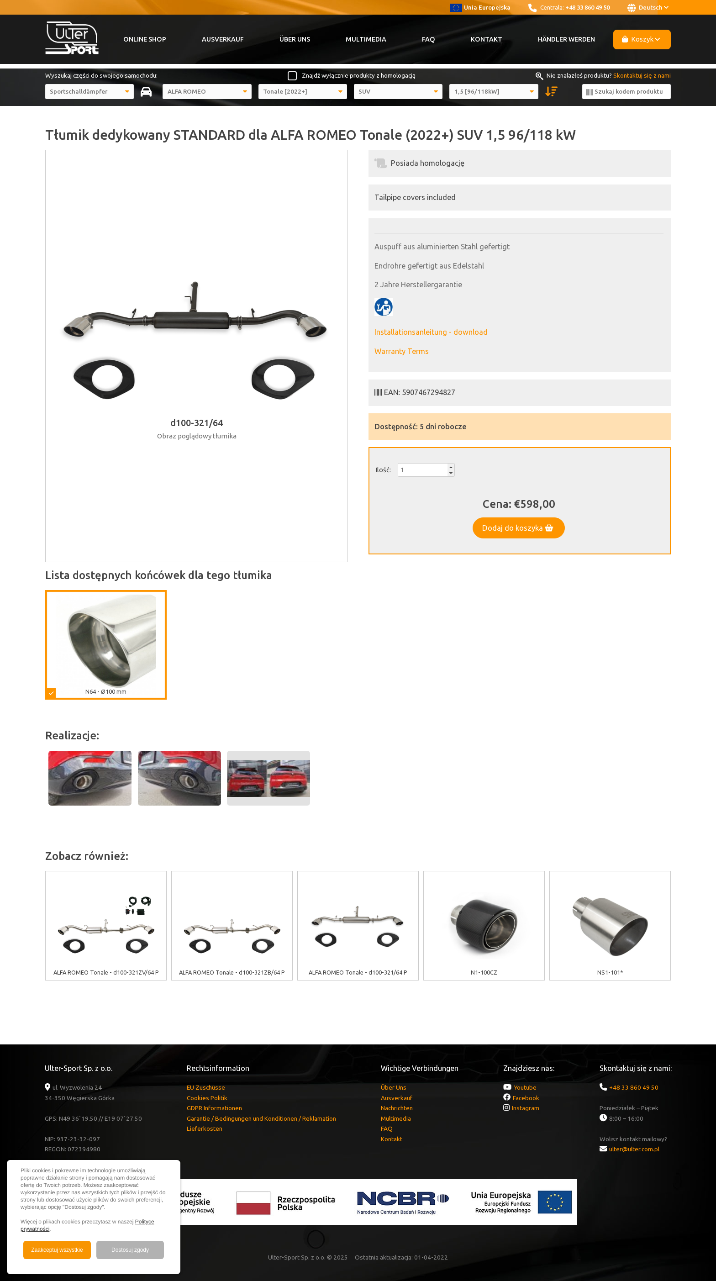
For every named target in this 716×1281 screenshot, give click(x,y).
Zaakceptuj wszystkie (57, 1250)
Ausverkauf (223, 39)
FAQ (428, 39)
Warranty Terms (401, 351)
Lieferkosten (204, 1128)
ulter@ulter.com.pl (634, 1149)
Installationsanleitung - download (431, 332)
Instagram (525, 1108)
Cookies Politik (207, 1098)
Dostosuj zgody (130, 1250)
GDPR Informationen (214, 1108)
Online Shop (144, 39)
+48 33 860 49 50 (587, 7)
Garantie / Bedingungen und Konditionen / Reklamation (261, 1118)
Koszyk (641, 39)
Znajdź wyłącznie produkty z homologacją (359, 75)
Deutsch (648, 8)
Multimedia (366, 39)
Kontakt (486, 39)
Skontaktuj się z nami (642, 75)
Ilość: (383, 470)
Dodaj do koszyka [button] (517, 528)
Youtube (525, 1087)
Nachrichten (397, 1108)
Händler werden (566, 39)
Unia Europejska (480, 7)
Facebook (526, 1098)
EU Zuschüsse (206, 1087)
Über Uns (294, 39)
